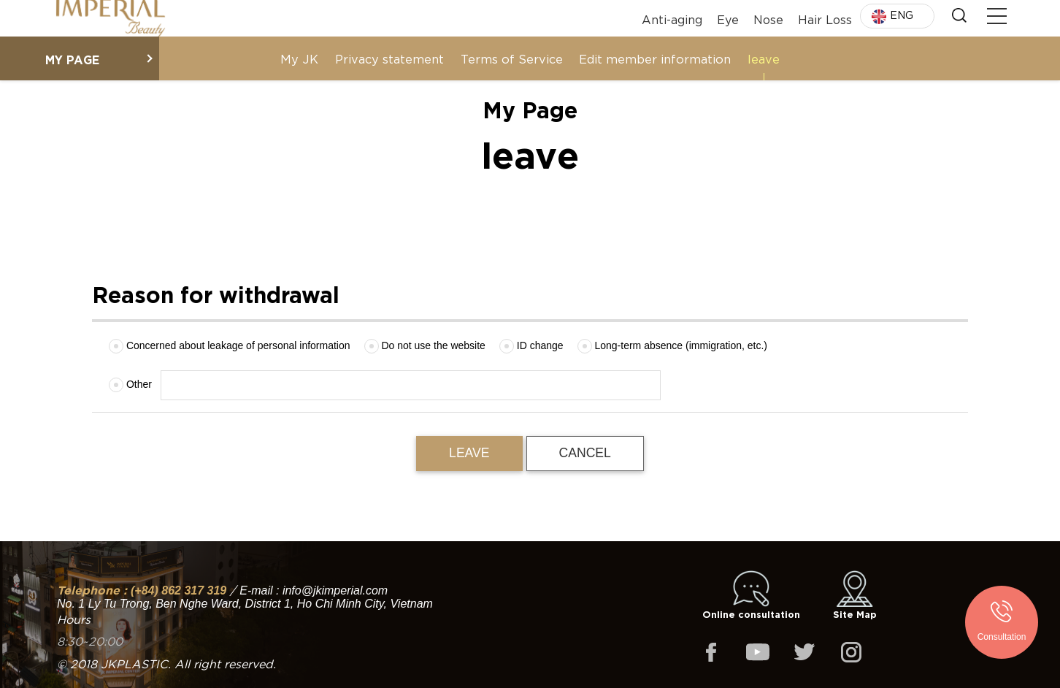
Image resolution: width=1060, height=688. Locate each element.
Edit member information (655, 58)
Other (130, 385)
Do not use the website (424, 346)
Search (959, 15)
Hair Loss (825, 18)
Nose (768, 18)
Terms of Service (512, 58)
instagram (851, 652)
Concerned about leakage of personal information (229, 346)
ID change (531, 346)
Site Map (855, 595)
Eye (728, 18)
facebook (711, 652)
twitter (804, 652)
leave (764, 58)
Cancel (585, 453)
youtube (757, 652)
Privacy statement (389, 58)
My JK (299, 58)
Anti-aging (672, 18)
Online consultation (751, 595)
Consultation (1002, 637)
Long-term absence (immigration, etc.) (672, 346)
